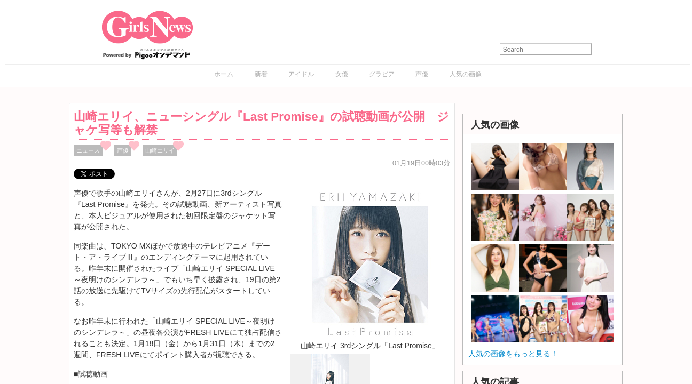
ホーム (223, 74)
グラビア (382, 74)
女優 (341, 74)
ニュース (88, 150)
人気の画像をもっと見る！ (513, 353)
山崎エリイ (160, 150)
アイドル (301, 74)
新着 (261, 74)
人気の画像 (466, 74)
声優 (421, 74)
